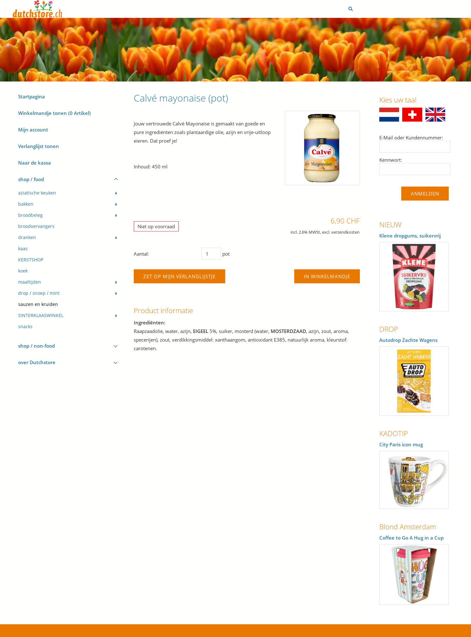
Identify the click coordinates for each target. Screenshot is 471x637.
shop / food (31, 179)
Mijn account (33, 129)
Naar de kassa (34, 162)
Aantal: (141, 254)
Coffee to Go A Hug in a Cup (411, 537)
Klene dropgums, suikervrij (410, 235)
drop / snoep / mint (39, 293)
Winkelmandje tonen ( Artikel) (54, 113)
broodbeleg (30, 215)
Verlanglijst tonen (38, 146)
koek (23, 271)
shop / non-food (36, 346)
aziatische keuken (37, 193)
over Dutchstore (36, 362)
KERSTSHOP (30, 260)
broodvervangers (36, 226)
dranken (27, 237)
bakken (25, 204)
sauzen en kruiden (38, 304)
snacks (25, 326)
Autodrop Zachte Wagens (408, 340)
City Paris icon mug (401, 444)
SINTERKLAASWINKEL (40, 315)
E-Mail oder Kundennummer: (411, 137)
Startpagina (31, 96)
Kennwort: (390, 160)
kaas (23, 248)
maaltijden (29, 282)
